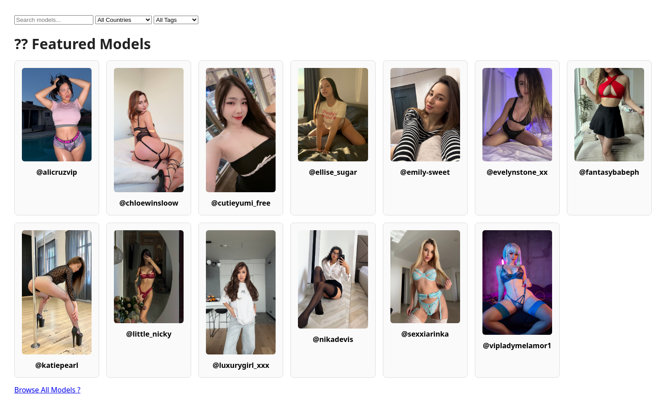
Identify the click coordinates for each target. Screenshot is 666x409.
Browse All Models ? (47, 390)
